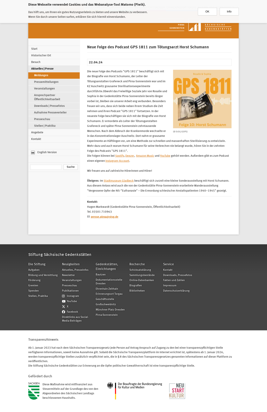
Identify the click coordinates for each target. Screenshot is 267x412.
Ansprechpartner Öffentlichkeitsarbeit (47, 97)
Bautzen (101, 274)
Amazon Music (145, 156)
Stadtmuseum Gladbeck (119, 180)
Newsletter (68, 275)
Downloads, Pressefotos (177, 275)
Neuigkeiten (71, 264)
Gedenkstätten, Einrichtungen (107, 267)
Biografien (135, 285)
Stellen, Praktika (38, 296)
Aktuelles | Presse (42, 68)
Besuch (36, 62)
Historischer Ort (41, 55)
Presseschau (42, 119)
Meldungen (41, 75)
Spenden (33, 291)
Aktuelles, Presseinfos (75, 270)
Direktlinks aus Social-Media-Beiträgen (75, 319)
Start (34, 49)
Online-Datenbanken (141, 280)
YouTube (165, 156)
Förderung (34, 280)
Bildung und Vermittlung (43, 275)
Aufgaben (34, 270)
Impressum (169, 285)
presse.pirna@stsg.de (104, 217)
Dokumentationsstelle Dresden (109, 282)
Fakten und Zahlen (174, 280)
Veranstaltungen (44, 88)
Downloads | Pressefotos (49, 106)
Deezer (129, 156)
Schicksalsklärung (140, 270)
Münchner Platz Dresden (110, 310)
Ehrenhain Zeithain (107, 289)
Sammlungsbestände (142, 275)
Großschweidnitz (106, 304)
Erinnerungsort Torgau (109, 294)
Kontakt (36, 139)
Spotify (119, 156)
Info (229, 10)
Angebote (37, 132)
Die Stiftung (36, 264)
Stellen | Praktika (45, 126)
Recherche (137, 264)
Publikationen (70, 291)
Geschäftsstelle (105, 299)
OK (207, 10)
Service (168, 264)
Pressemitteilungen (46, 82)
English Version (44, 152)
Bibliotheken (137, 291)
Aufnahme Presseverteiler (50, 112)
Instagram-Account (117, 161)
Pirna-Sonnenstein (107, 315)
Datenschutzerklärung (176, 291)
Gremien (33, 285)
